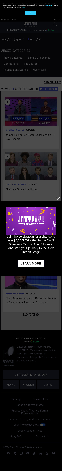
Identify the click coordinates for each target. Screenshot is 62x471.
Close (58, 199)
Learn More (31, 263)
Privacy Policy (48, 5)
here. (23, 7)
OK (30, 13)
